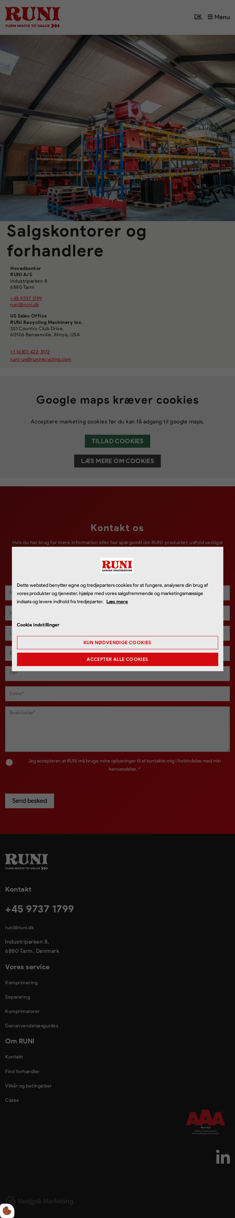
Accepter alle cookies (117, 659)
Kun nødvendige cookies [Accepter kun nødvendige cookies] (117, 643)
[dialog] (117, 609)
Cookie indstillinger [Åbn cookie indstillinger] (38, 625)
